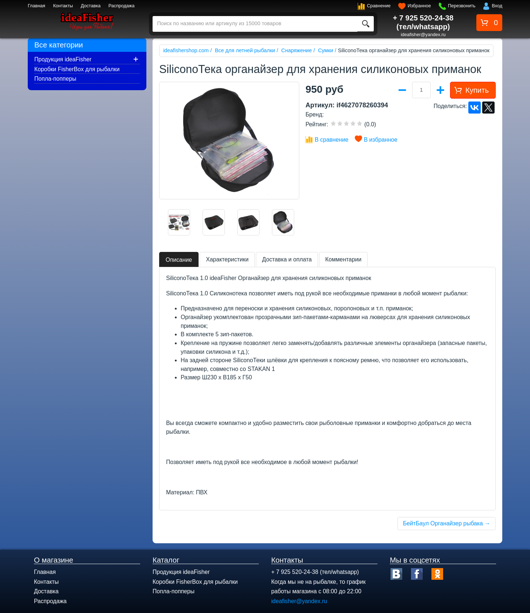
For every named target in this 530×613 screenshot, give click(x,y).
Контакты (63, 5)
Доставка (90, 5)
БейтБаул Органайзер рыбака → (446, 523)
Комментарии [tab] (343, 259)
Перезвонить (461, 5)
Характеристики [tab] (227, 259)
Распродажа (121, 5)
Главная (36, 5)
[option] (179, 222)
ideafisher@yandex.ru (423, 34)
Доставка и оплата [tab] (287, 259)
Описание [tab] (179, 260)
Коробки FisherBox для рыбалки (76, 69)
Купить (477, 90)
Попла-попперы (55, 79)
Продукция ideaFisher (63, 59)
